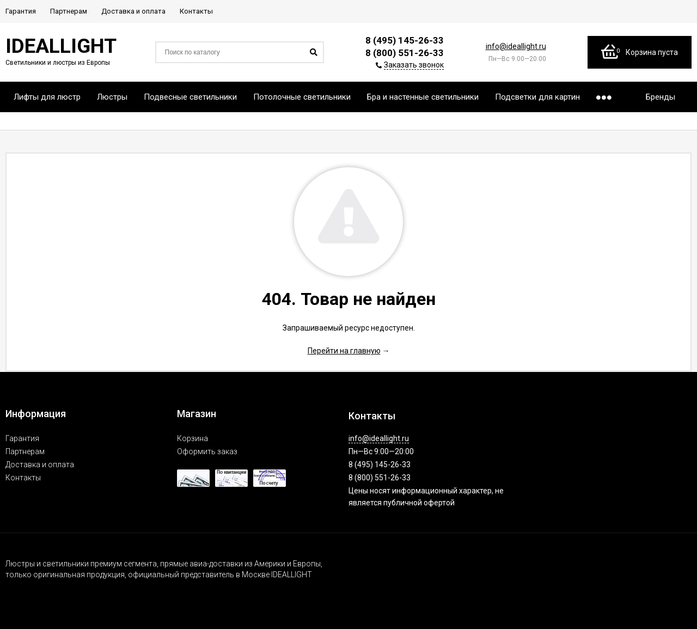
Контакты (23, 477)
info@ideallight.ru (516, 46)
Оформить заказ (207, 451)
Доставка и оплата (39, 464)
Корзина (192, 438)
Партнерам (25, 451)
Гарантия (22, 438)
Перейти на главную (344, 350)
